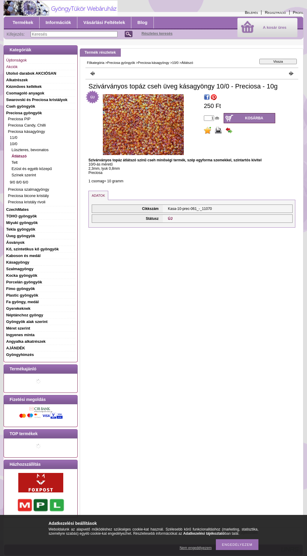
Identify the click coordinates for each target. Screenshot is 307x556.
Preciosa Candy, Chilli (27, 125)
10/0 (175, 62)
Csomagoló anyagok (25, 93)
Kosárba (254, 118)
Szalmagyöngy (20, 269)
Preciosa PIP (19, 119)
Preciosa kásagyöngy (153, 62)
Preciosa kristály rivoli (27, 202)
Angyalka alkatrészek (26, 341)
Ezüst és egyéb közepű (32, 168)
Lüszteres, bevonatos (30, 150)
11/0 (13, 137)
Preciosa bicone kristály (28, 195)
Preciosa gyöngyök (121, 62)
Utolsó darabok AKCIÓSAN (31, 73)
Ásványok (15, 242)
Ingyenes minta (20, 335)
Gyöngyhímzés (20, 354)
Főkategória (95, 62)
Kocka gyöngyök (21, 275)
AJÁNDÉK (15, 348)
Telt (15, 162)
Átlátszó (19, 156)
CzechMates (17, 209)
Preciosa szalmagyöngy (28, 189)
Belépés (251, 12)
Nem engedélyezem (196, 548)
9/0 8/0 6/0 (19, 182)
